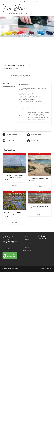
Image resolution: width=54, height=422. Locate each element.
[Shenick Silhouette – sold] (39, 197)
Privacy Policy (27, 250)
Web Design (43, 268)
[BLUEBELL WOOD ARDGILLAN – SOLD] (14, 200)
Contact (27, 247)
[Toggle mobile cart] (47, 4)
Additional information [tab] (9, 86)
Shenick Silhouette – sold (39, 206)
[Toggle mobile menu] (50, 4)
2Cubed (49, 268)
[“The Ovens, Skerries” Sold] (39, 164)
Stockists (27, 242)
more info (33, 99)
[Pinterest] (42, 238)
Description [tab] (6, 83)
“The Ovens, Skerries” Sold (39, 178)
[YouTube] (44, 236)
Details (15, 185)
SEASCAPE (21, 76)
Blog (27, 245)
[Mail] (46, 236)
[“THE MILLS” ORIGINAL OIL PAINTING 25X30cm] (14, 163)
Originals (27, 239)
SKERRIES (27, 76)
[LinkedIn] (45, 238)
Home (27, 236)
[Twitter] (39, 236)
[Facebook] (41, 236)
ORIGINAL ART (14, 76)
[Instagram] (40, 238)
